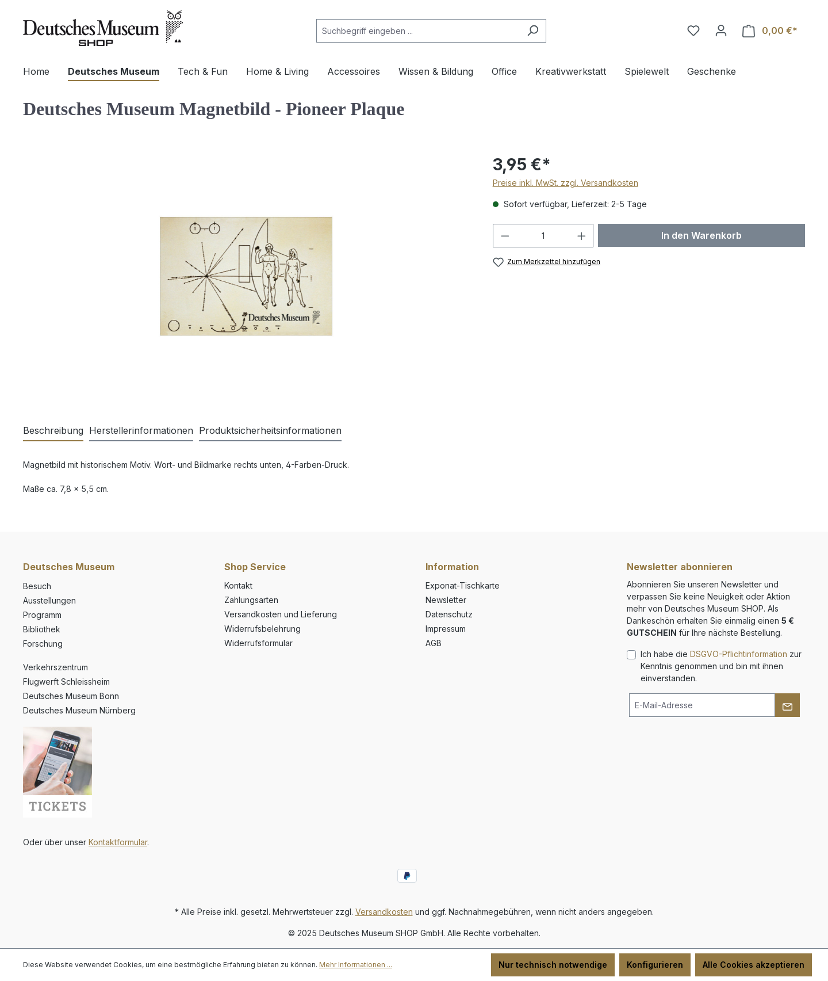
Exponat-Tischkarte (462, 585)
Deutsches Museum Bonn (71, 696)
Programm (42, 615)
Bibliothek (41, 629)
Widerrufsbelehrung (262, 628)
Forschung (43, 643)
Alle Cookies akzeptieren (753, 964)
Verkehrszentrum (55, 667)
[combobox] (418, 31)
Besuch (37, 586)
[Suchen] (532, 31)
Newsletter (445, 600)
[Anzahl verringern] (505, 235)
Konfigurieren (655, 964)
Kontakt (238, 585)
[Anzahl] (543, 235)
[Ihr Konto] (721, 30)
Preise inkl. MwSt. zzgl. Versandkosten (565, 183)
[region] (246, 276)
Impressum (445, 628)
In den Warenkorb (701, 235)
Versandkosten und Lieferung (280, 614)
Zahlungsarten (251, 600)
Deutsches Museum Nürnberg (79, 710)
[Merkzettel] (693, 30)
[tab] (53, 431)
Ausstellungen (49, 600)
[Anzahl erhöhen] (582, 235)
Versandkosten (384, 912)
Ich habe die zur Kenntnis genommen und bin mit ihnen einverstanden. (721, 666)
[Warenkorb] (770, 31)
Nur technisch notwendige (553, 964)
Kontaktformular (118, 842)
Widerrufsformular (258, 643)
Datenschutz (449, 614)
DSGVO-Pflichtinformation (738, 654)
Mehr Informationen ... (355, 964)
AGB (433, 643)
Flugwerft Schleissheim (66, 681)
